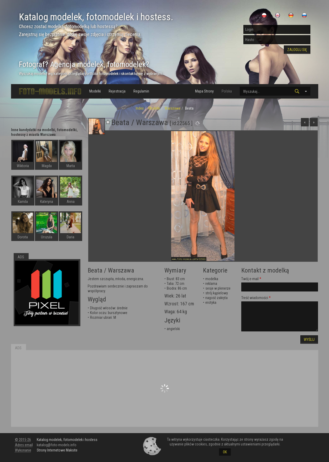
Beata (95, 270)
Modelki (95, 91)
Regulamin (141, 91)
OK (225, 452)
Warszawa (172, 108)
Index (140, 108)
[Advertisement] (164, 388)
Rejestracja (117, 91)
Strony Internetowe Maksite (57, 450)
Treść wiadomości (254, 298)
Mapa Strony (204, 91)
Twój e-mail (250, 279)
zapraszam (134, 286)
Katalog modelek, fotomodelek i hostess (67, 440)
